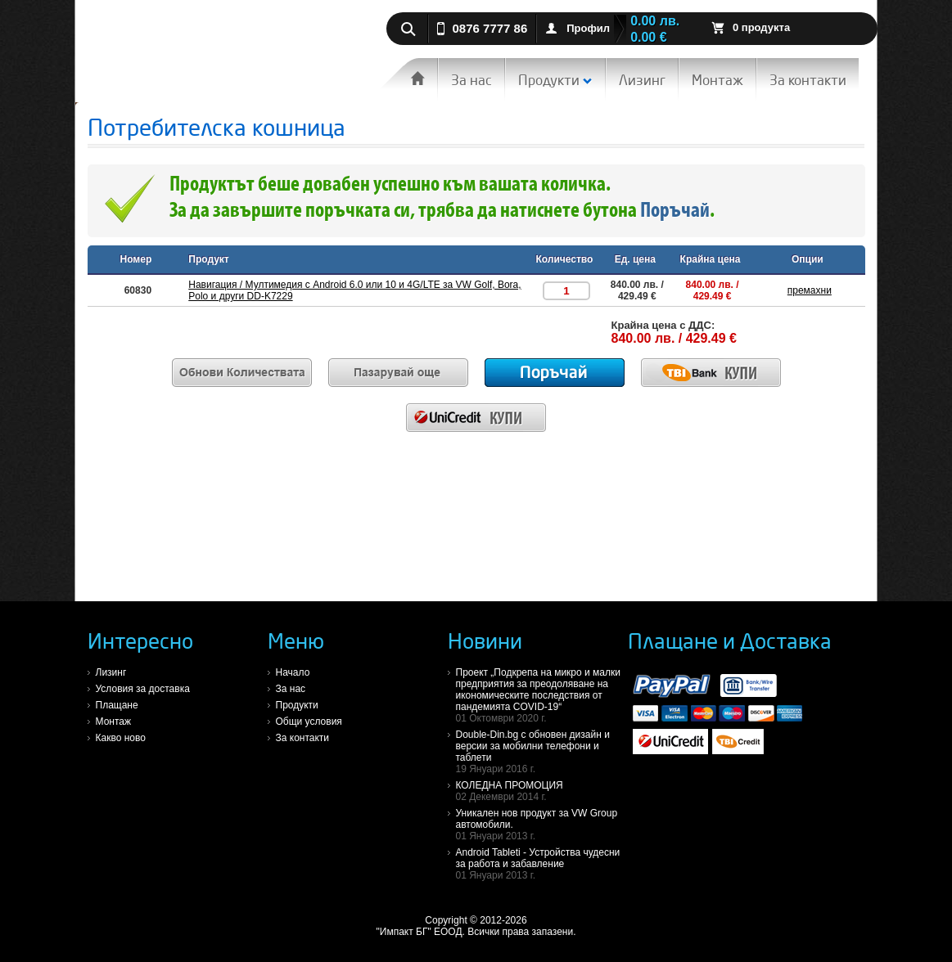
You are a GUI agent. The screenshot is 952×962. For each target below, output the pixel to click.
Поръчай (675, 211)
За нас (471, 79)
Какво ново (121, 738)
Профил (588, 28)
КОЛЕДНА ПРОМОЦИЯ (542, 791)
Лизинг (642, 79)
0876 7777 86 (490, 28)
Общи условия (309, 721)
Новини (485, 640)
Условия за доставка (143, 689)
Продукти (555, 79)
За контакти (807, 79)
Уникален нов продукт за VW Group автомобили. (542, 824)
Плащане (117, 705)
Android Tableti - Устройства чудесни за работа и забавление (542, 864)
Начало (293, 672)
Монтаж (717, 79)
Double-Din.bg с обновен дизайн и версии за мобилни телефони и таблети (542, 752)
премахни (809, 290)
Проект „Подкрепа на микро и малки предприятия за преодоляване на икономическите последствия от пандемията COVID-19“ (542, 695)
